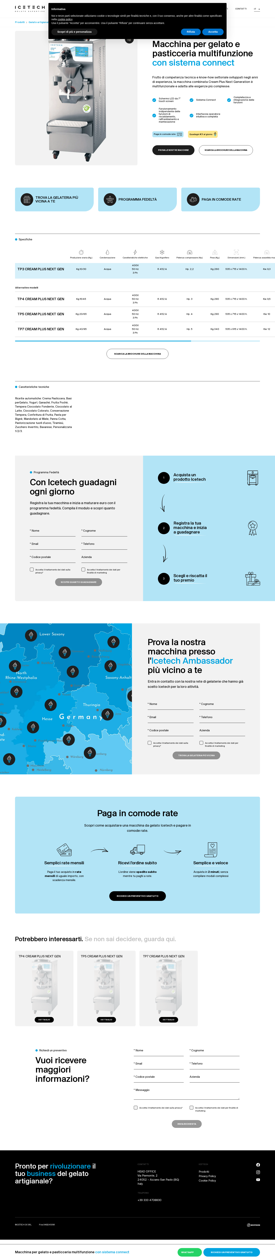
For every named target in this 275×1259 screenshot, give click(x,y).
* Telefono (87, 544)
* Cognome (88, 530)
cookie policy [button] (65, 19)
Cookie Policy (207, 1180)
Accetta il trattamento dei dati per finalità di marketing (103, 571)
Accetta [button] (213, 31)
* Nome (34, 530)
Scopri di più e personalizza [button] (74, 31)
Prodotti (20, 22)
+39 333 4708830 (149, 1200)
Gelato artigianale (39, 22)
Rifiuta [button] (191, 31)
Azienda (86, 557)
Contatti (241, 9)
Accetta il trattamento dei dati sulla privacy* (52, 571)
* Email (34, 544)
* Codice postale (40, 557)
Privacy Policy (207, 1176)
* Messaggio (142, 1090)
